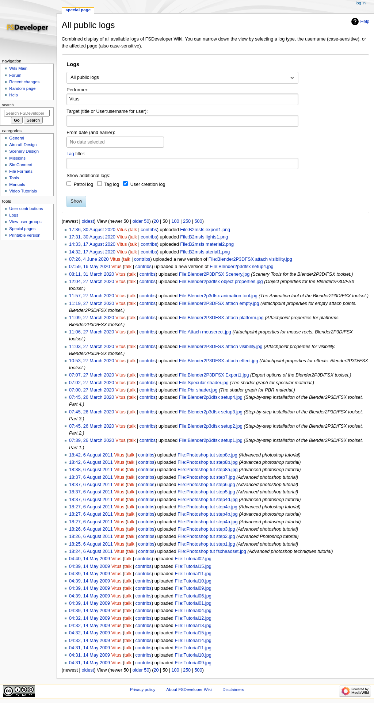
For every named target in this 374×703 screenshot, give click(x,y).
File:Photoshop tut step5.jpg (206, 491)
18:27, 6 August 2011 (91, 506)
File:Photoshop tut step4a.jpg (207, 521)
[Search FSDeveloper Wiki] (27, 113)
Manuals (17, 184)
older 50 (141, 221)
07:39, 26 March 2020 (91, 440)
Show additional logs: (88, 175)
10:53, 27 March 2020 (91, 360)
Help (365, 21)
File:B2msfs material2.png (207, 244)
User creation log (147, 184)
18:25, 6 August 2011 (91, 544)
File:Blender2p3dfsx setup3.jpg (211, 411)
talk (133, 229)
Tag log (111, 184)
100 (175, 221)
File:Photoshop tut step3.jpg (206, 529)
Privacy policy (143, 689)
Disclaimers (233, 689)
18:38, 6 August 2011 (91, 469)
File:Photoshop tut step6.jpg (206, 484)
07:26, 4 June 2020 (89, 259)
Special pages (22, 228)
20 (156, 221)
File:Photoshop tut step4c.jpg (207, 506)
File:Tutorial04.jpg (193, 610)
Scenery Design (24, 151)
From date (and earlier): (90, 132)
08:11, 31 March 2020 (91, 274)
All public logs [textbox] (84, 77)
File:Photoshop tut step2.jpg (206, 536)
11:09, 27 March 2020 (91, 317)
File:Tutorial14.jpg (193, 640)
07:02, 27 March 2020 (91, 382)
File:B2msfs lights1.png (204, 237)
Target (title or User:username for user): (107, 111)
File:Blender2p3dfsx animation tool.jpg (218, 295)
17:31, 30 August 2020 (92, 237)
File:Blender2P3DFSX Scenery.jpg (214, 274)
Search (8, 105)
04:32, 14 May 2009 (89, 618)
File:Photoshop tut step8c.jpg (207, 455)
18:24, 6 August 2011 (91, 551)
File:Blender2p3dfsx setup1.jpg (211, 440)
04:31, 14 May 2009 (89, 647)
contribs (149, 229)
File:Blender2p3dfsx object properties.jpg (221, 281)
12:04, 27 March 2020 (91, 281)
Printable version (24, 235)
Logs (13, 215)
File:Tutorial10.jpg (193, 581)
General (16, 138)
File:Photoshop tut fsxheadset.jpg (212, 551)
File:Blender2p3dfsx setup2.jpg (211, 426)
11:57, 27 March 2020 (91, 295)
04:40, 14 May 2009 (89, 558)
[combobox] (182, 78)
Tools (14, 178)
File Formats (21, 171)
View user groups (25, 221)
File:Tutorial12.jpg (193, 618)
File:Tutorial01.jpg (193, 603)
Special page (78, 10)
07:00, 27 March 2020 (91, 390)
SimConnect (20, 165)
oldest (87, 221)
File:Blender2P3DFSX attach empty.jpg (219, 303)
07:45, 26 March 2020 (91, 397)
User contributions (26, 208)
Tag (70, 153)
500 (198, 221)
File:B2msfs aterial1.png (205, 252)
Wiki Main (18, 68)
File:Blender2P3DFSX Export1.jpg (214, 375)
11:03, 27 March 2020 (91, 346)
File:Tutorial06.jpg (193, 596)
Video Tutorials (23, 191)
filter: (75, 153)
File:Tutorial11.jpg (193, 573)
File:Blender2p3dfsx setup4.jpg (241, 266)
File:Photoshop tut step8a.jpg (207, 469)
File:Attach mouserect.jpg (205, 332)
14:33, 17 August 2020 (92, 244)
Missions (17, 158)
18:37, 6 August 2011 (91, 477)
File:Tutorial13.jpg (193, 625)
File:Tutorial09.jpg (193, 588)
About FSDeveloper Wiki (188, 689)
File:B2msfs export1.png (205, 229)
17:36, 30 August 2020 (92, 229)
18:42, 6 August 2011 (91, 455)
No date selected (87, 142)
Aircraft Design (23, 144)
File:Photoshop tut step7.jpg (206, 477)
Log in (361, 3)
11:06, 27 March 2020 (91, 332)
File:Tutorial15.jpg (193, 566)
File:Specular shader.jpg (204, 382)
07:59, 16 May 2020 (89, 266)
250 (187, 221)
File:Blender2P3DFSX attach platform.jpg (221, 317)
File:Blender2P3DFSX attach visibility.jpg (250, 259)
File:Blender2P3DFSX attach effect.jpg (218, 360)
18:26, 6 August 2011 (91, 529)
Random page (22, 88)
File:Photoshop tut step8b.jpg (207, 462)
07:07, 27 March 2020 (91, 375)
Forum (15, 75)
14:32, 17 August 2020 (92, 252)
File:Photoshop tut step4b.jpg (207, 514)
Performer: (77, 89)
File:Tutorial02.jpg (193, 558)
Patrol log (84, 184)
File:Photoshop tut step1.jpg (206, 544)
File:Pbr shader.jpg (198, 390)
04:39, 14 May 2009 (89, 566)
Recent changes (24, 82)
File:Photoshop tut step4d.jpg (207, 499)
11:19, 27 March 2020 (91, 303)
